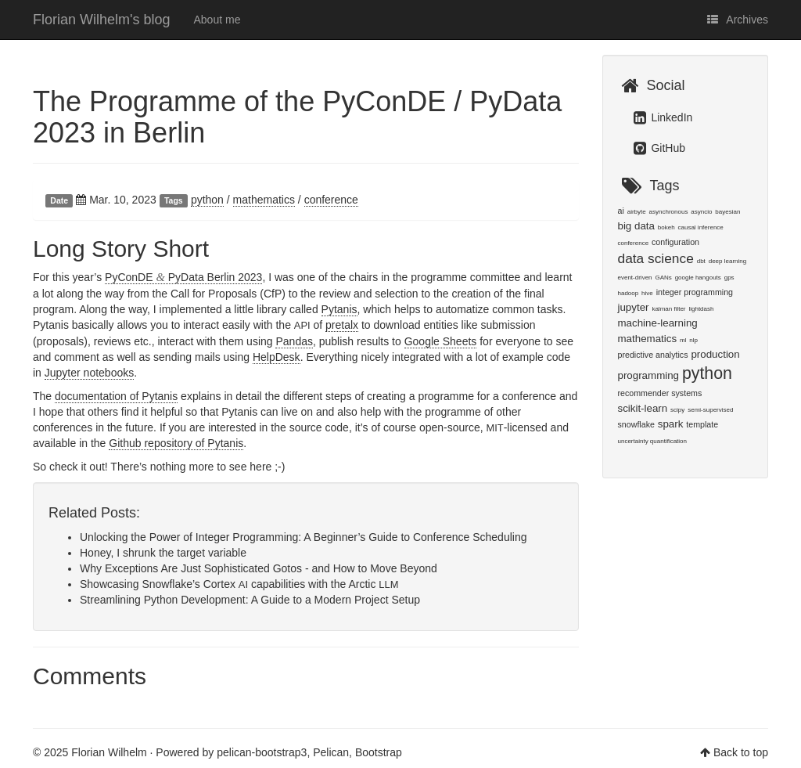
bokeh (666, 227)
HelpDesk (276, 357)
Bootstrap (378, 752)
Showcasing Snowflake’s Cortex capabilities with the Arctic (239, 584)
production (715, 354)
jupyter (633, 307)
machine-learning (658, 323)
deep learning (727, 261)
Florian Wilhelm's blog (102, 19)
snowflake (636, 424)
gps (729, 277)
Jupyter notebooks (89, 372)
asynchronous (668, 211)
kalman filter (668, 308)
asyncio (701, 211)
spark (671, 424)
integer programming (694, 292)
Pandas (293, 341)
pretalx (341, 325)
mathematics (264, 199)
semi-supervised (710, 409)
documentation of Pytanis (116, 396)
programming (649, 375)
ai (621, 210)
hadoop (628, 293)
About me (217, 19)
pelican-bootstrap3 (262, 752)
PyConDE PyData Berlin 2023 (183, 277)
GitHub (659, 148)
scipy (677, 409)
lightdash (700, 308)
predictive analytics (653, 354)
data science (656, 258)
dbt (701, 261)
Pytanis (339, 309)
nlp (693, 340)
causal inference (701, 227)
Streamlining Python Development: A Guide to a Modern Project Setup (250, 599)
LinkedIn (663, 117)
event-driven (635, 277)
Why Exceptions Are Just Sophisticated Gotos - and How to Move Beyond (258, 568)
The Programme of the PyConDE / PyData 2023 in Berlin (297, 117)
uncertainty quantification (653, 441)
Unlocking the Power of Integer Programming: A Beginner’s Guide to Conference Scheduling (303, 537)
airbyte (636, 211)
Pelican (331, 752)
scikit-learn (643, 408)
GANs (663, 277)
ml (683, 340)
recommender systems (660, 393)
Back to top (740, 752)
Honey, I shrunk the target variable (163, 552)
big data (636, 226)
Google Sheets (440, 341)
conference (331, 199)
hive (647, 293)
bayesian (727, 211)
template (702, 424)
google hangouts (698, 277)
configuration (675, 242)
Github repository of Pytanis (176, 443)
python (207, 199)
